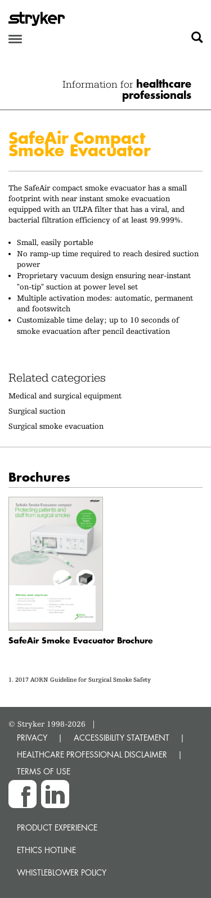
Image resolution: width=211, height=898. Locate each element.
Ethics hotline (46, 850)
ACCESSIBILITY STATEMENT (121, 737)
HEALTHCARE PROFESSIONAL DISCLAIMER (92, 754)
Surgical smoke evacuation (56, 425)
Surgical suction (36, 410)
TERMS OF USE (43, 771)
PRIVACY (32, 737)
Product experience (57, 827)
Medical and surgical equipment (65, 395)
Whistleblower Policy (61, 872)
